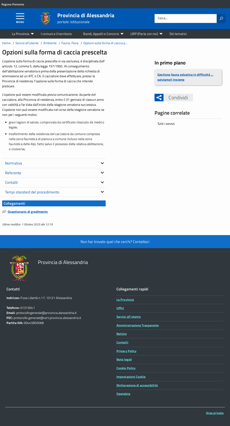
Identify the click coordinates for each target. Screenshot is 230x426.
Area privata (215, 413)
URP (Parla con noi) (144, 33)
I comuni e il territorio (56, 33)
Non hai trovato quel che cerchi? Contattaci (114, 241)
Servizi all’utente (128, 316)
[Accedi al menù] (20, 18)
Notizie (121, 333)
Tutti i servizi (166, 123)
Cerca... (162, 18)
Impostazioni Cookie (131, 376)
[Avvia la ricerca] (221, 18)
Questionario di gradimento (28, 211)
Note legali (124, 359)
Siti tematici (178, 33)
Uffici (120, 308)
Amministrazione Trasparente (137, 325)
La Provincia (20, 33)
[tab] (54, 163)
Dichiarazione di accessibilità (137, 385)
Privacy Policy (126, 351)
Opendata (123, 393)
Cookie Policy (125, 368)
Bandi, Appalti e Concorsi (101, 33)
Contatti (122, 342)
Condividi (176, 97)
